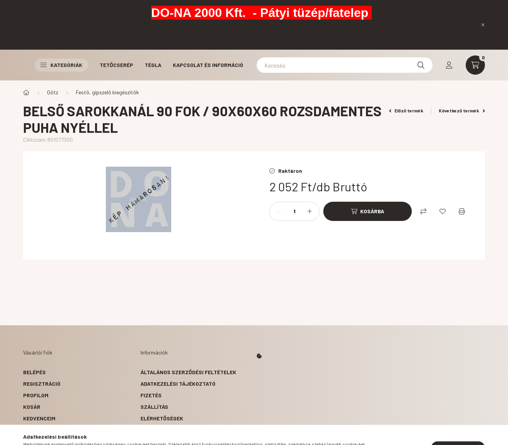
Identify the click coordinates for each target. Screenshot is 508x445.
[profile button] (449, 65)
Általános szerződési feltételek (188, 372)
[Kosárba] (367, 211)
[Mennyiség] (294, 211)
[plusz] (309, 211)
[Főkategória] (26, 92)
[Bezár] (483, 24)
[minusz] (279, 211)
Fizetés (151, 395)
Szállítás (154, 406)
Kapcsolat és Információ (208, 65)
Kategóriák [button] (61, 65)
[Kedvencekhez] (442, 211)
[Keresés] (345, 65)
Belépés (34, 372)
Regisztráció (41, 383)
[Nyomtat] (462, 211)
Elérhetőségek (161, 418)
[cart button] (475, 65)
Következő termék (462, 110)
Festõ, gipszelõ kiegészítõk (107, 92)
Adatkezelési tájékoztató (178, 383)
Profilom (35, 395)
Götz (52, 92)
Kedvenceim (39, 418)
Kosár (31, 406)
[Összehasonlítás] (423, 211)
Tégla (153, 65)
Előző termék (406, 110)
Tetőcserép (116, 65)
